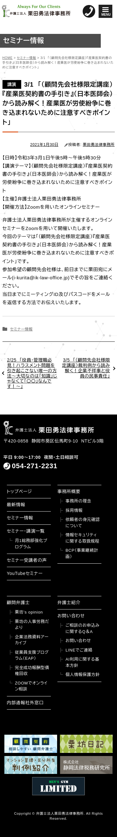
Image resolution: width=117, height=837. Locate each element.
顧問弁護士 (18, 602)
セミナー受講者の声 (27, 560)
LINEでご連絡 (79, 650)
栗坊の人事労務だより (32, 624)
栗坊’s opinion (29, 612)
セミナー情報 (21, 329)
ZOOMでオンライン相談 (31, 686)
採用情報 (74, 510)
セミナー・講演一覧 (26, 531)
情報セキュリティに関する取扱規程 (82, 538)
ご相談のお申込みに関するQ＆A (83, 628)
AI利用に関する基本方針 (82, 662)
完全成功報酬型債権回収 (32, 670)
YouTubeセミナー (25, 573)
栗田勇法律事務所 (99, 144)
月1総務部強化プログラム (31, 543)
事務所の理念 (78, 501)
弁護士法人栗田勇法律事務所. (60, 813)
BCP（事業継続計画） (82, 553)
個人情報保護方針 (83, 674)
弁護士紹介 (68, 602)
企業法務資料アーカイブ (32, 640)
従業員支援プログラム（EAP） (32, 655)
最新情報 (16, 504)
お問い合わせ (71, 615)
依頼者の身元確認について (83, 522)
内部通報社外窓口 (25, 702)
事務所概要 (68, 491)
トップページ (19, 491)
